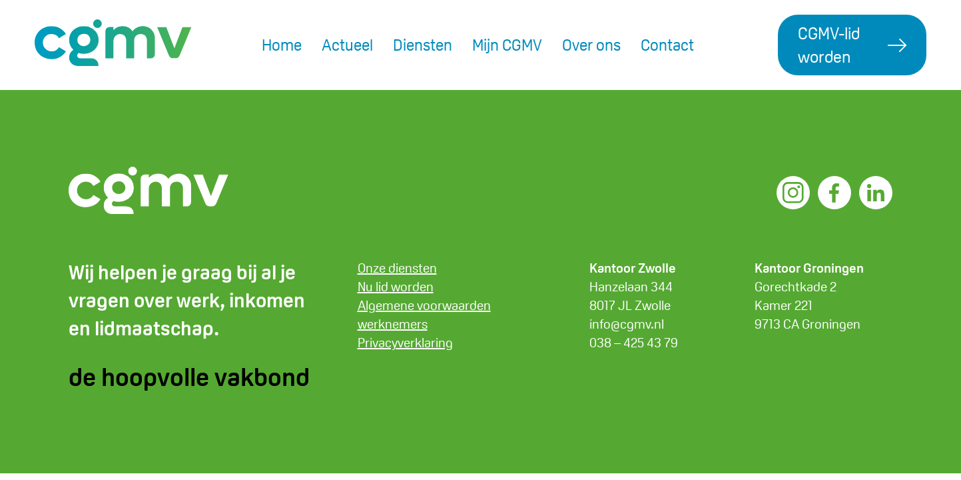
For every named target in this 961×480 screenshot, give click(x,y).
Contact (667, 45)
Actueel (347, 45)
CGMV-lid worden (829, 45)
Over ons (591, 45)
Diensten (422, 45)
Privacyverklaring (405, 342)
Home (282, 45)
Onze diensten (397, 268)
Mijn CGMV (507, 45)
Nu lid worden (396, 286)
